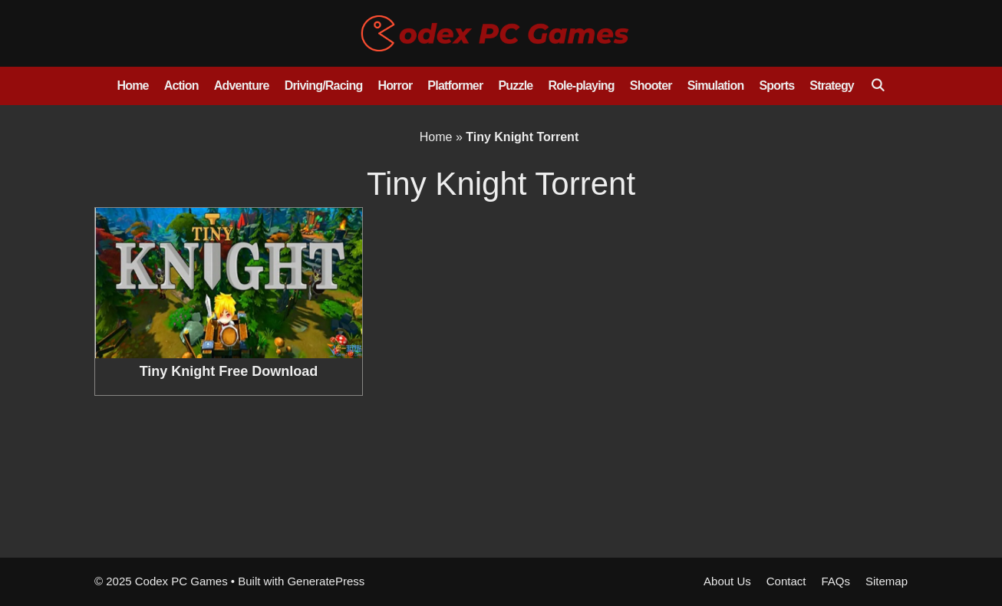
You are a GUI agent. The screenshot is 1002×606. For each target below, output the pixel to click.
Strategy (831, 85)
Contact (786, 581)
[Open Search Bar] (877, 86)
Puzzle (515, 85)
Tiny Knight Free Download (229, 371)
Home (132, 85)
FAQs (835, 581)
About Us (727, 581)
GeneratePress (325, 581)
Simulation (715, 85)
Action (181, 85)
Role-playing (581, 85)
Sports (776, 85)
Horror (394, 85)
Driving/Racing (324, 85)
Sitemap (886, 581)
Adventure (241, 85)
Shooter (651, 85)
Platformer (455, 85)
